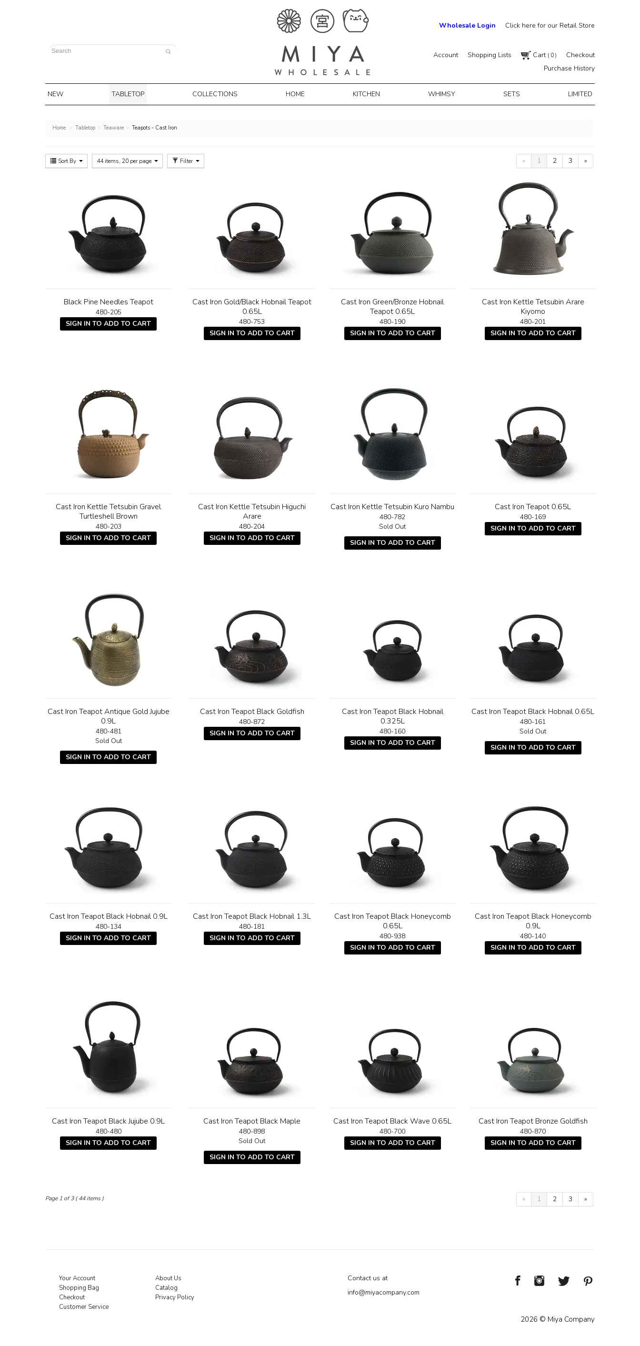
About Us (168, 1276)
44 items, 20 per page (127, 159)
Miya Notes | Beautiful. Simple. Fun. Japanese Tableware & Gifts (322, 42)
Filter (186, 159)
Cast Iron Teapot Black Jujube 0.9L (108, 1119)
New (63, 93)
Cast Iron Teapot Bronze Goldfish (533, 1119)
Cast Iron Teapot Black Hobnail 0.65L (532, 709)
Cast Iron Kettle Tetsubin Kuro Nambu (392, 505)
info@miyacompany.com (384, 1290)
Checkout (580, 55)
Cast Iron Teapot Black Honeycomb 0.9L (533, 919)
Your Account (77, 1276)
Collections (218, 93)
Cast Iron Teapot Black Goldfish (252, 709)
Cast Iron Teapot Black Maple (251, 1119)
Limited (572, 93)
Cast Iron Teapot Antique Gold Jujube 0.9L (109, 714)
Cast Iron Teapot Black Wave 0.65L (392, 1119)
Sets (506, 93)
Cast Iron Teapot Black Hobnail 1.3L (252, 914)
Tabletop (132, 93)
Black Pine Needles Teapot (108, 300)
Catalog (166, 1286)
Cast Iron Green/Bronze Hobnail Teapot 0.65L (392, 305)
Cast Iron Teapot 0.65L (533, 505)
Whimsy (438, 93)
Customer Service (84, 1305)
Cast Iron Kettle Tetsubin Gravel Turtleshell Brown (108, 510)
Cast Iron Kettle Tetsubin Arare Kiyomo (533, 305)
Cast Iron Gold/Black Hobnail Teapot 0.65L (251, 305)
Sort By (66, 159)
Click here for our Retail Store (550, 25)
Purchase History (569, 68)
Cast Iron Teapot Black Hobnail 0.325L (392, 714)
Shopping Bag (79, 1286)
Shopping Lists (489, 55)
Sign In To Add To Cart (108, 321)
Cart (539, 55)
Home (297, 93)
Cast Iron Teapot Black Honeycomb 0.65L (392, 919)
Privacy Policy (174, 1295)
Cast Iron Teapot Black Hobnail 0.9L (109, 914)
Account (445, 55)
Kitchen (366, 93)
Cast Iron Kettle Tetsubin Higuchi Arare (252, 510)
